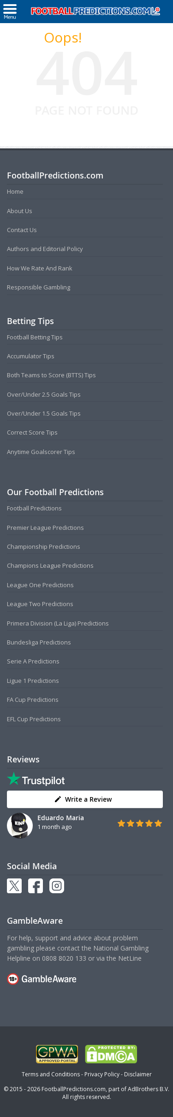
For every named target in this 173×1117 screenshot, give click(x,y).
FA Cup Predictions (33, 699)
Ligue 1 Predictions (33, 680)
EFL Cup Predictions (34, 719)
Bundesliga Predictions (39, 642)
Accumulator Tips (30, 356)
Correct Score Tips (32, 432)
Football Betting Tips (35, 337)
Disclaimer (138, 1074)
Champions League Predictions (50, 565)
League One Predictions (40, 585)
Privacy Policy (101, 1074)
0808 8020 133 (64, 958)
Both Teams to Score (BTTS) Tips (51, 375)
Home (15, 191)
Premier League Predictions (45, 527)
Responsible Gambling (38, 287)
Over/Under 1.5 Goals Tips (44, 413)
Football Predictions (34, 508)
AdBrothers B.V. (148, 1089)
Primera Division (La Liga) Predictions (58, 623)
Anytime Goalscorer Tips (41, 452)
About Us (19, 211)
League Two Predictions (40, 604)
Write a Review (83, 799)
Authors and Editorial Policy (45, 249)
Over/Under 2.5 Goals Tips (44, 394)
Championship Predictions (43, 546)
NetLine (130, 958)
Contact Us (22, 230)
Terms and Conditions (51, 1074)
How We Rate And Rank (39, 268)
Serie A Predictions (33, 661)
